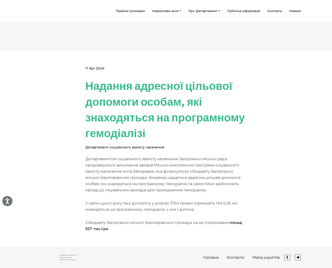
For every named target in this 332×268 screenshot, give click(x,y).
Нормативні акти (165, 11)
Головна (211, 257)
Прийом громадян (130, 11)
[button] (287, 257)
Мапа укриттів (266, 257)
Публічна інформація (243, 11)
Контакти (274, 11)
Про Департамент (203, 11)
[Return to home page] (37, 11)
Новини (295, 11)
